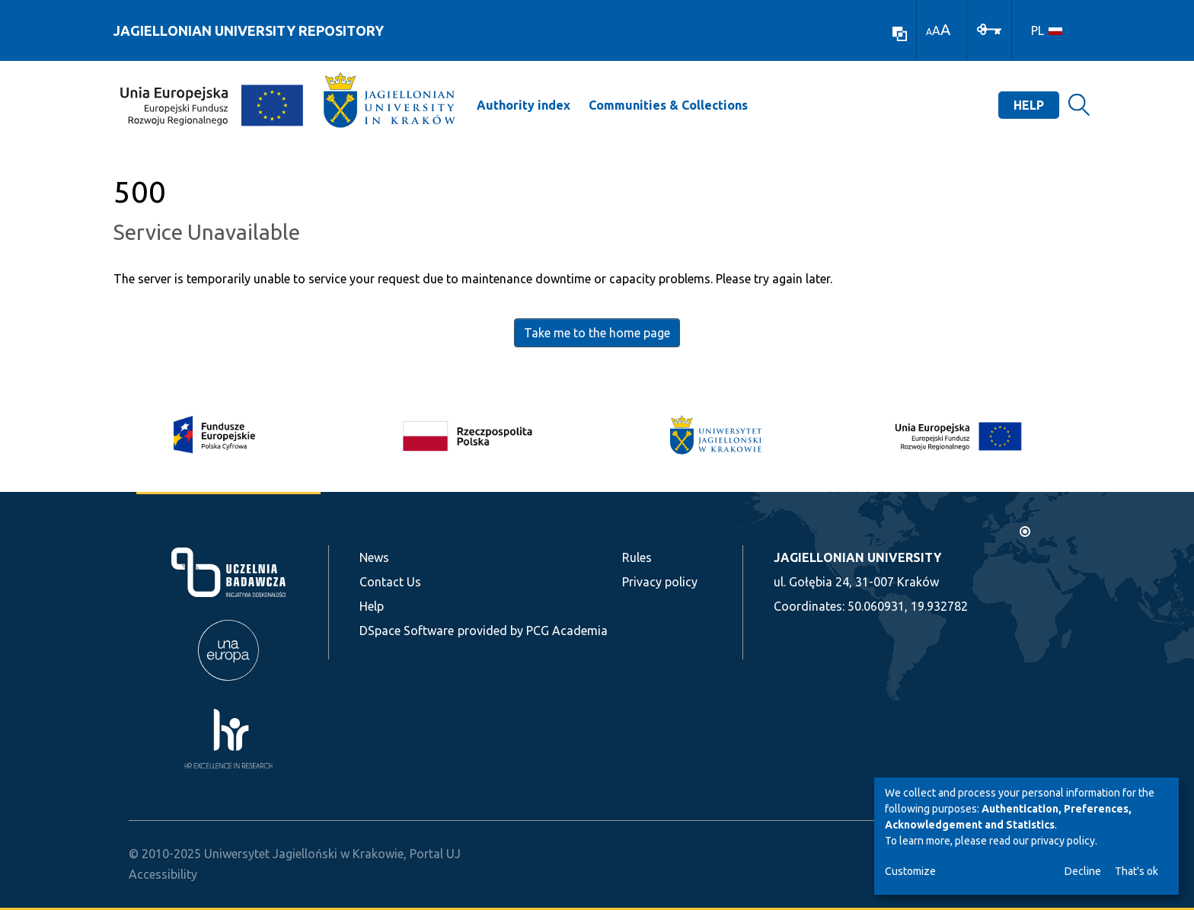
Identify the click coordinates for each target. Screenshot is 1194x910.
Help (1029, 105)
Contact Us (390, 582)
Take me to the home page (597, 333)
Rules (637, 557)
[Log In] (989, 28)
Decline (1083, 871)
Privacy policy (660, 582)
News (374, 557)
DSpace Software (406, 630)
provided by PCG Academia (533, 630)
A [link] (929, 32)
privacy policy (1063, 841)
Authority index (523, 105)
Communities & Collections (668, 105)
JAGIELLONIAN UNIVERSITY (857, 557)
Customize (910, 871)
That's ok (1136, 871)
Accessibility (163, 874)
